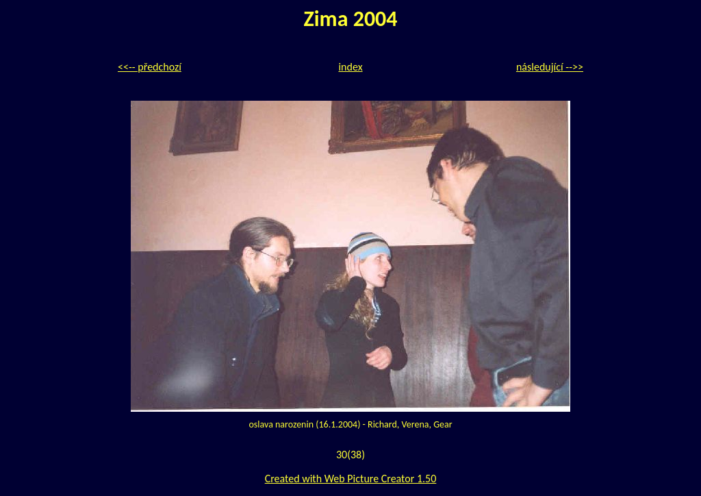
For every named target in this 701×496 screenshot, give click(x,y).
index (350, 66)
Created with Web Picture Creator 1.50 (351, 478)
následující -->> (549, 66)
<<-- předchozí (149, 66)
